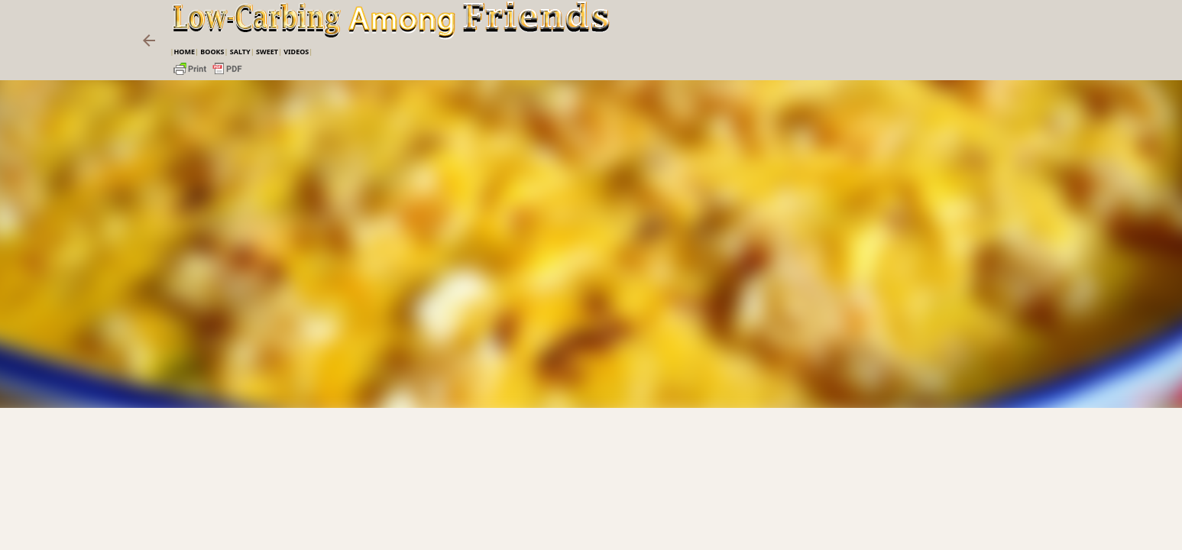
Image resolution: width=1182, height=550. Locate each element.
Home (184, 52)
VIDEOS (296, 52)
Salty (240, 52)
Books (212, 52)
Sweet (267, 52)
